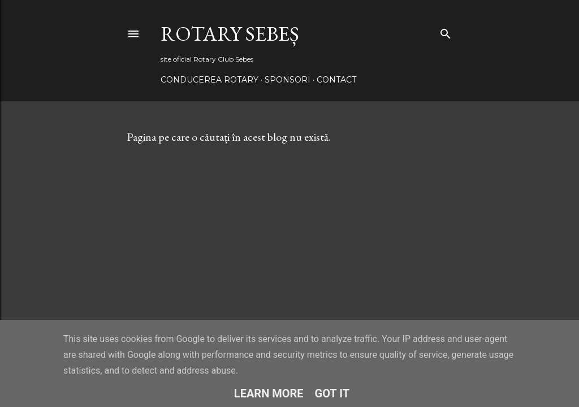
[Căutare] (445, 31)
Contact (336, 80)
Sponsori (287, 80)
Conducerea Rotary (209, 80)
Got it (332, 393)
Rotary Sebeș (230, 33)
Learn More (269, 393)
